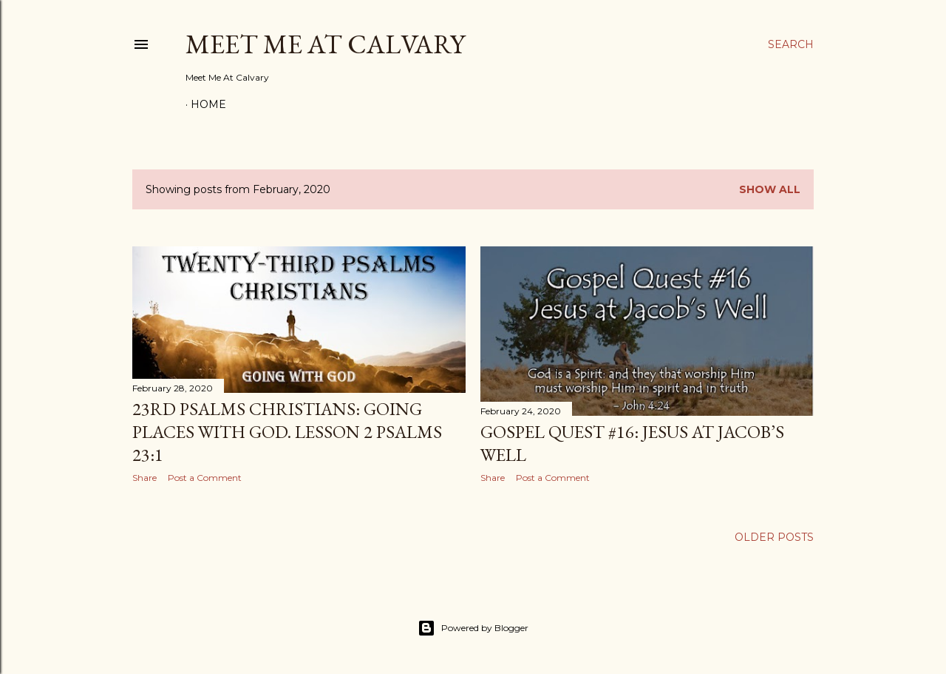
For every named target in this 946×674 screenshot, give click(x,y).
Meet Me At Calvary (325, 44)
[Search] (791, 44)
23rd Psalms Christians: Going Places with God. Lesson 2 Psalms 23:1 (287, 431)
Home (208, 104)
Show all (769, 189)
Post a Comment (205, 477)
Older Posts (774, 537)
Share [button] (144, 477)
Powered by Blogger (473, 628)
